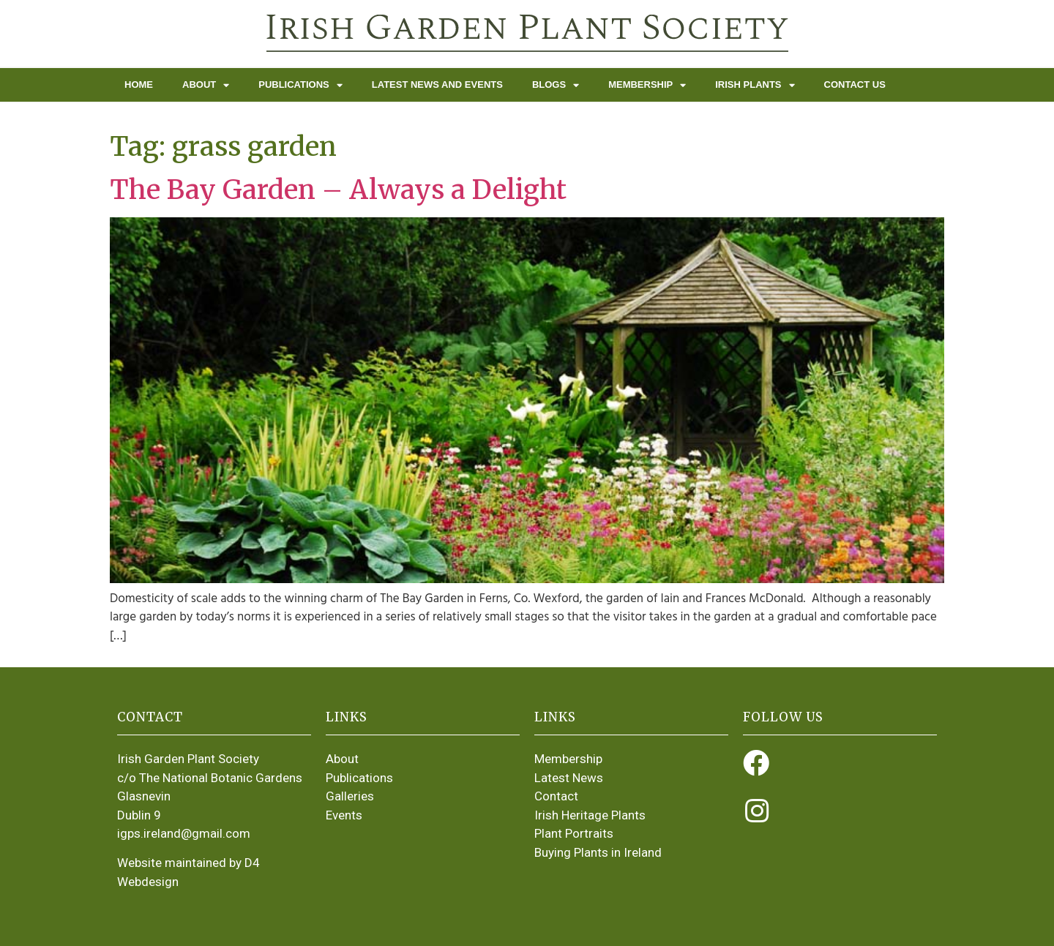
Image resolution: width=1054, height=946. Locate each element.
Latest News (568, 777)
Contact (556, 796)
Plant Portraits (573, 833)
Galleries (350, 796)
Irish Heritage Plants (590, 815)
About (205, 85)
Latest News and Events (437, 84)
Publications (300, 85)
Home (138, 84)
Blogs (555, 85)
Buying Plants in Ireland (598, 852)
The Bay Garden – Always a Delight (338, 189)
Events (344, 815)
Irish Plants (754, 85)
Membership (647, 85)
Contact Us (855, 84)
